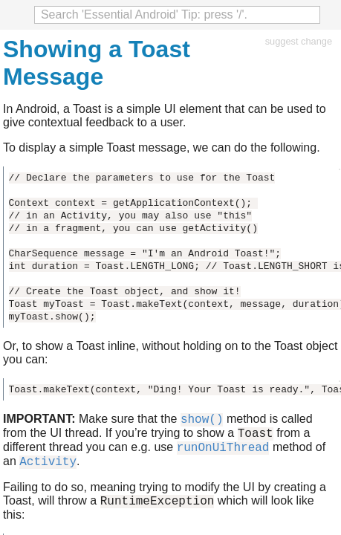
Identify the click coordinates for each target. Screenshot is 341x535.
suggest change (298, 41)
